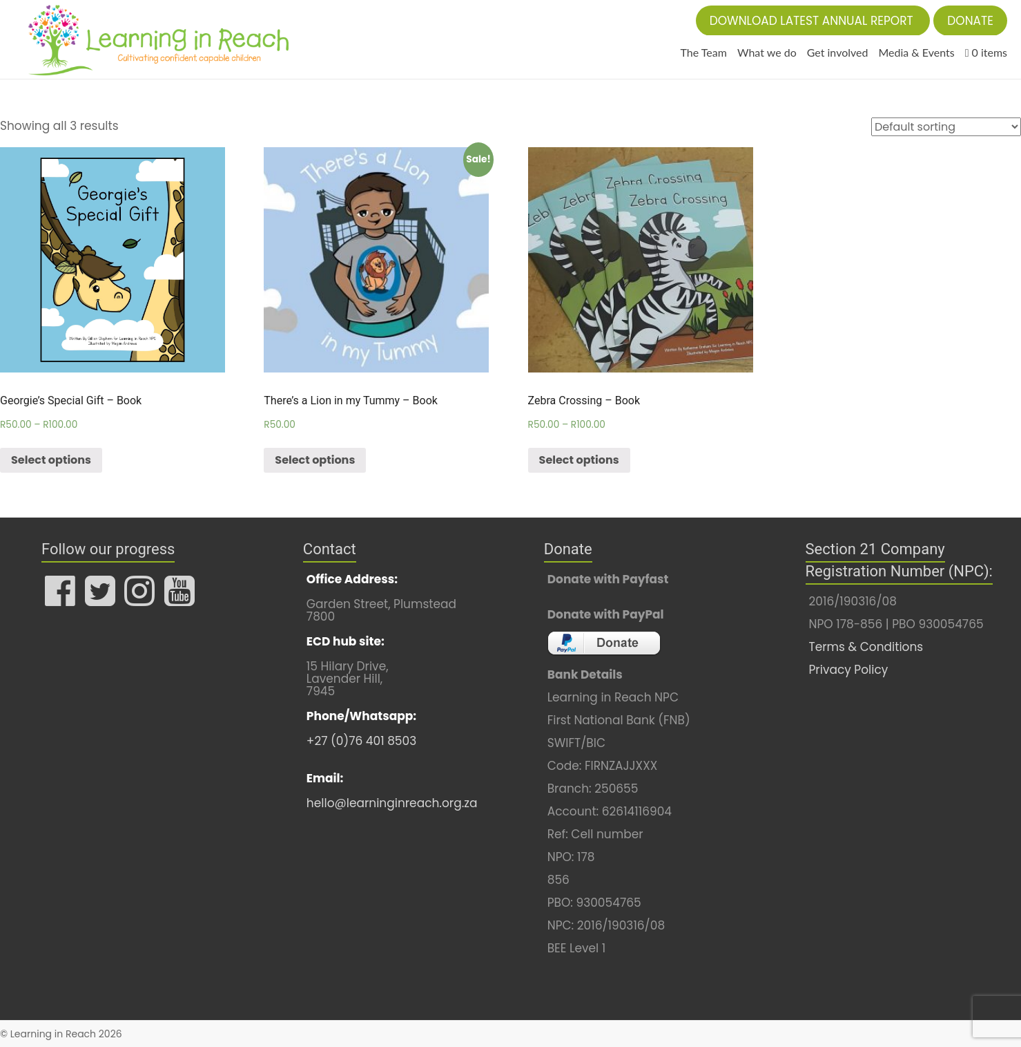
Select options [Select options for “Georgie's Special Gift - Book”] (51, 460)
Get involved (837, 52)
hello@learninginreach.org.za (392, 803)
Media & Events (916, 52)
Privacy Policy (848, 669)
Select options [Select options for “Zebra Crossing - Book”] (579, 460)
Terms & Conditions (866, 647)
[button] (813, 21)
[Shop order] (946, 126)
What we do (767, 52)
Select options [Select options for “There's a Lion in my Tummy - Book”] (315, 460)
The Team (704, 52)
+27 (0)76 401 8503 (361, 741)
